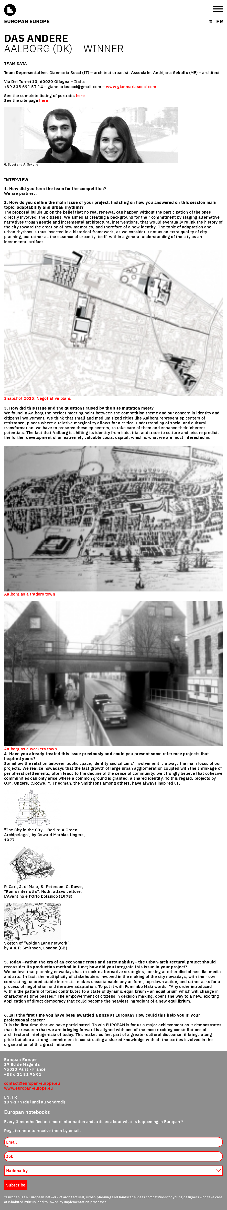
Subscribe (15, 1185)
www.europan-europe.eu (28, 1088)
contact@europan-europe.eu (32, 1083)
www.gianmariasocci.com (131, 86)
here (80, 95)
